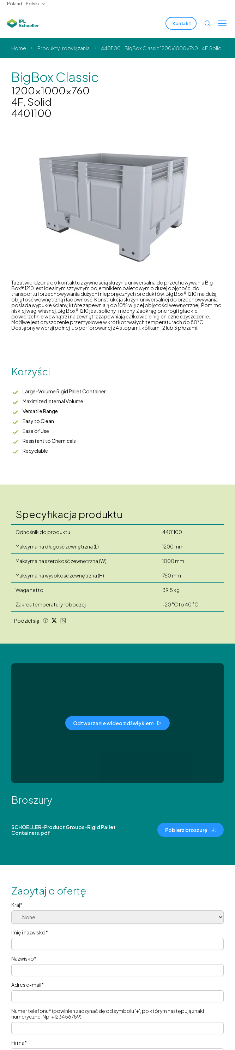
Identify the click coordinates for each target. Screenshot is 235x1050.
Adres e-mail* (27, 984)
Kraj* (17, 905)
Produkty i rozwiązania (63, 48)
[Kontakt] (181, 23)
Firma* (19, 1042)
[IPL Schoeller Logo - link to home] (23, 23)
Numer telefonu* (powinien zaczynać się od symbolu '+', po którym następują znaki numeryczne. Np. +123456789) (107, 1013)
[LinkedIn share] (63, 620)
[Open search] (207, 23)
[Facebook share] (45, 620)
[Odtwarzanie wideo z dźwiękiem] (117, 723)
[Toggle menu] (222, 23)
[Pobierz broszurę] (190, 830)
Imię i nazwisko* (29, 932)
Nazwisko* (23, 958)
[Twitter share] (54, 620)
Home (18, 48)
